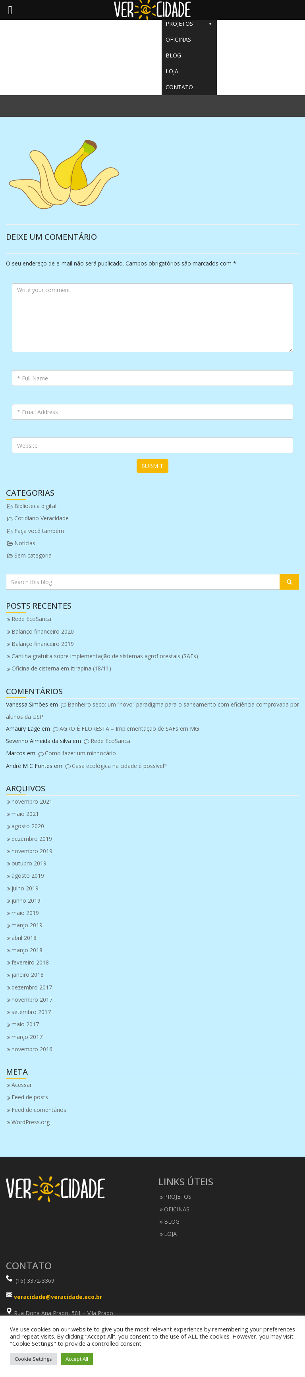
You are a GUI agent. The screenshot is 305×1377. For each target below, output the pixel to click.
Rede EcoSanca (31, 619)
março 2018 (27, 950)
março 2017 (27, 1037)
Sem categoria (33, 555)
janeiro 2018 (28, 974)
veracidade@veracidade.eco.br (58, 1297)
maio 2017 (25, 1024)
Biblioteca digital (35, 506)
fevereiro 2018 (30, 962)
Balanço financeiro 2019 (43, 643)
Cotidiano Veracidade (41, 518)
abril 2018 (24, 938)
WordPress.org (31, 1122)
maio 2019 (25, 913)
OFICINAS (178, 39)
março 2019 (27, 925)
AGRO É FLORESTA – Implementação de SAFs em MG (129, 728)
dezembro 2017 (32, 987)
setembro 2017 (31, 1012)
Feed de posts (30, 1097)
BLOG (173, 55)
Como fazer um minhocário (80, 753)
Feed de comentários (39, 1109)
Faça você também (39, 531)
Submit (152, 466)
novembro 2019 (32, 851)
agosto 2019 (28, 875)
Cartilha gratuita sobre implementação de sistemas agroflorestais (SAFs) (105, 656)
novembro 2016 (32, 1049)
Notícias (24, 543)
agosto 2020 (28, 826)
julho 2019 (25, 888)
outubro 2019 (29, 863)
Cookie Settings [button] (33, 1358)
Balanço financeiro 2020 (43, 631)
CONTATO (179, 87)
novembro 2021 (32, 801)
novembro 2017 (32, 999)
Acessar (22, 1085)
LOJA (172, 71)
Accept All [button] (77, 1358)
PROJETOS (189, 24)
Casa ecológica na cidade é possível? (119, 766)
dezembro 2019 (32, 838)
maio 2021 (25, 813)
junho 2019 (26, 900)
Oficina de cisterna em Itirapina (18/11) (61, 668)
